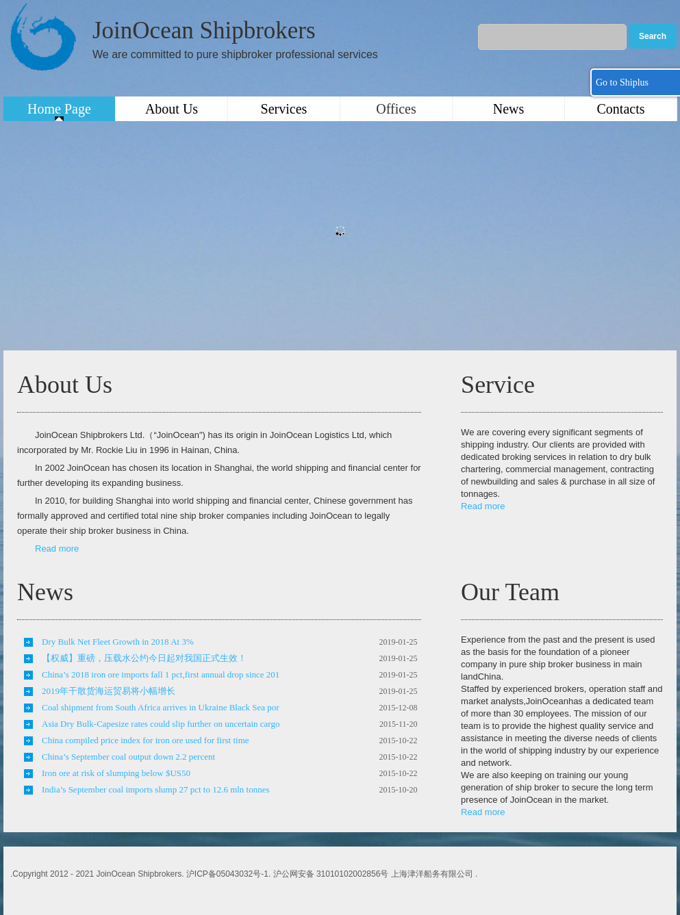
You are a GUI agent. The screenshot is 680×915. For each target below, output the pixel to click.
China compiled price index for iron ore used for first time (145, 740)
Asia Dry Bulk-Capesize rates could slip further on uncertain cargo (160, 724)
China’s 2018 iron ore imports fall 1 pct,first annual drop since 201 (160, 674)
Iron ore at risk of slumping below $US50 (116, 773)
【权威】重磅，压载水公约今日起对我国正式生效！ (144, 658)
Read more (57, 548)
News (509, 108)
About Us (171, 108)
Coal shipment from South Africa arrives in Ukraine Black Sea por (160, 707)
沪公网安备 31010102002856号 (331, 874)
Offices (396, 108)
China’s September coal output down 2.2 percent (128, 756)
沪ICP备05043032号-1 (227, 874)
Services (284, 108)
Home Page (59, 108)
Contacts (621, 108)
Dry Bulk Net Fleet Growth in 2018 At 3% (118, 641)
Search (652, 36)
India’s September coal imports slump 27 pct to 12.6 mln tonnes (156, 789)
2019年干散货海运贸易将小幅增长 (108, 691)
